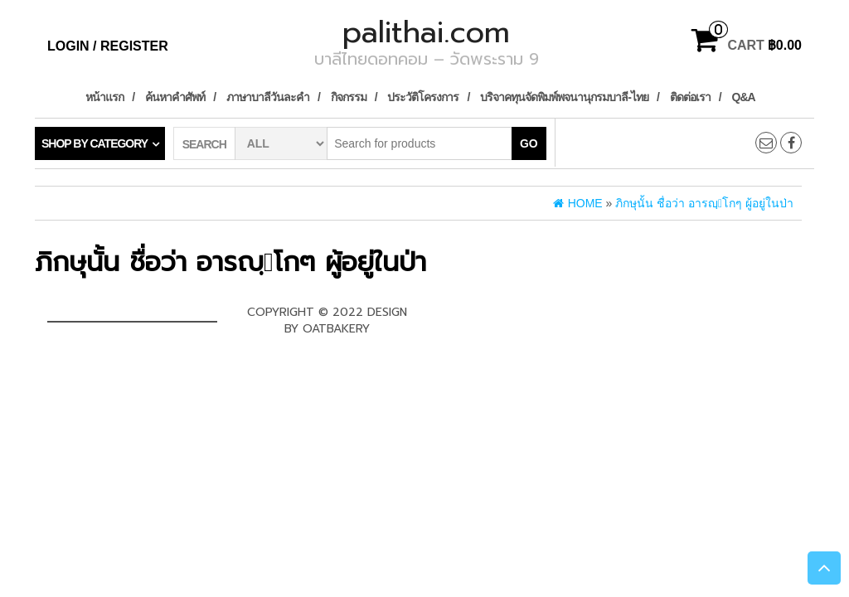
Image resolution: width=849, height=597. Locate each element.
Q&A (743, 97)
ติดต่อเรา (690, 97)
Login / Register (107, 46)
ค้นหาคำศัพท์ (175, 97)
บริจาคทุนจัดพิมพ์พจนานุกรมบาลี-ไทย (564, 97)
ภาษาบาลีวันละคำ (267, 97)
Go (529, 143)
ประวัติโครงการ (422, 97)
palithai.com (426, 32)
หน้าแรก (104, 97)
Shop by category (94, 143)
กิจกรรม (348, 97)
